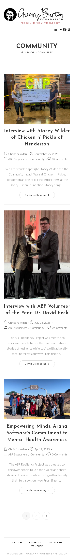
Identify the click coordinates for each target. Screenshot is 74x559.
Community (45, 52)
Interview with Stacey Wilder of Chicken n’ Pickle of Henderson (37, 138)
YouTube (37, 546)
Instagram (55, 543)
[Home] (22, 52)
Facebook (35, 543)
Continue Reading (40, 195)
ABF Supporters (17, 159)
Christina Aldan (17, 154)
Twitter (17, 543)
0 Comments (59, 159)
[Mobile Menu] (62, 30)
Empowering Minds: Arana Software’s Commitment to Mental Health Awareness (37, 433)
